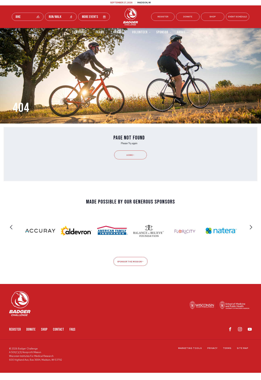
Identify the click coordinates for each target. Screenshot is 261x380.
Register (163, 16)
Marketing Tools (190, 355)
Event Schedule (237, 16)
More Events (94, 17)
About (183, 32)
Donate (187, 16)
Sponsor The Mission (130, 269)
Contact (58, 337)
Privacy (212, 355)
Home (130, 162)
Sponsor (163, 32)
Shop (213, 16)
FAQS (72, 337)
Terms (227, 355)
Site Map (242, 355)
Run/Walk (61, 17)
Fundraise (81, 32)
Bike (28, 17)
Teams (102, 32)
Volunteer (141, 32)
